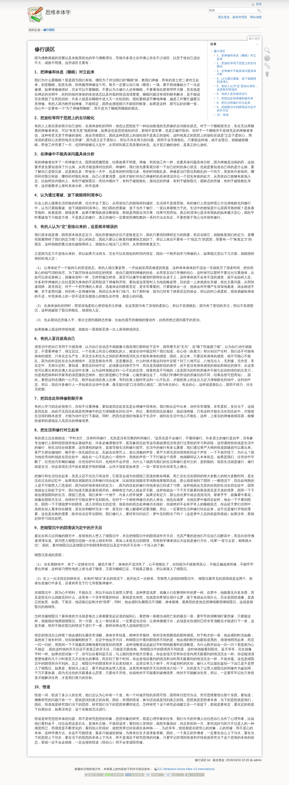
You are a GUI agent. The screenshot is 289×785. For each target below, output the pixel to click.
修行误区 (49, 30)
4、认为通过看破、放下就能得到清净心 (236, 80)
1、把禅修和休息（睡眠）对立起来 (236, 57)
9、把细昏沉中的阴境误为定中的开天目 (236, 108)
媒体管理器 (240, 17)
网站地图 (256, 17)
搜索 (259, 10)
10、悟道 (223, 115)
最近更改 (224, 17)
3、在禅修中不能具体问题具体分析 (236, 72)
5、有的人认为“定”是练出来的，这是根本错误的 (237, 87)
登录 (259, 4)
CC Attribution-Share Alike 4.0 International (186, 769)
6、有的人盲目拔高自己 (232, 94)
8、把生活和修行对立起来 (233, 102)
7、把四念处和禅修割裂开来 (235, 98)
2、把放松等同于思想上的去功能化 (236, 65)
